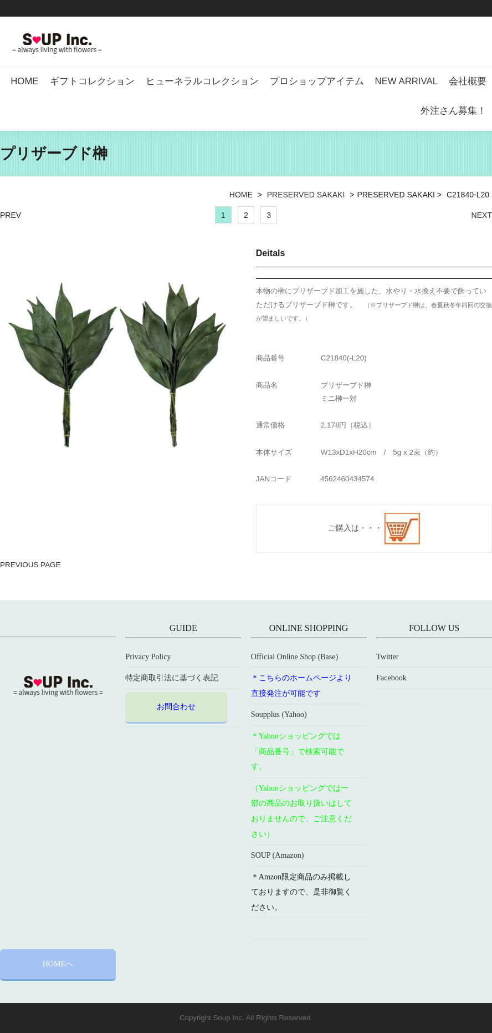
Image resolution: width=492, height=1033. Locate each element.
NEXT (482, 215)
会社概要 (467, 81)
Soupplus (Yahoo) (279, 714)
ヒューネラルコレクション (202, 81)
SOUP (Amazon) (277, 855)
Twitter (387, 657)
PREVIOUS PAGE (30, 565)
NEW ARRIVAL (406, 81)
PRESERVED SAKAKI (306, 194)
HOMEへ (58, 964)
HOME (24, 81)
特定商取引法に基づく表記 (171, 678)
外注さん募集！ (453, 110)
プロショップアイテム (317, 81)
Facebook (391, 678)
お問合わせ (176, 707)
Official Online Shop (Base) (294, 657)
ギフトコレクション (92, 81)
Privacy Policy (148, 657)
